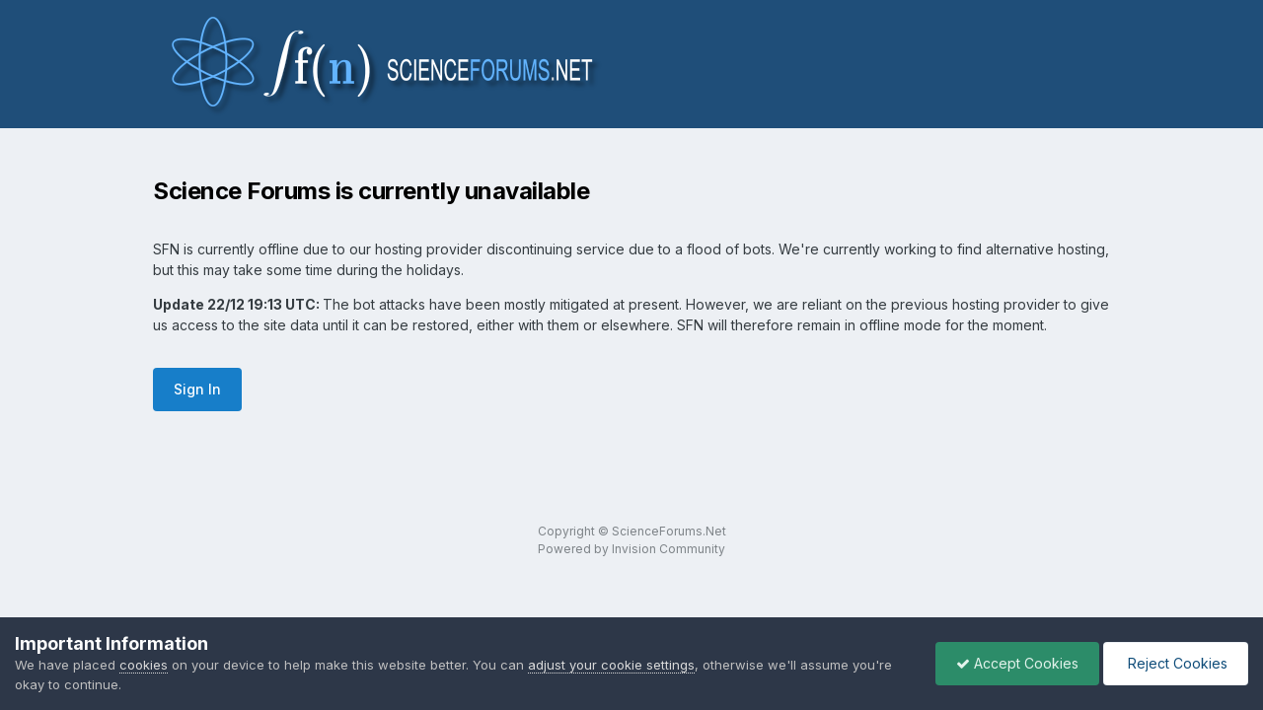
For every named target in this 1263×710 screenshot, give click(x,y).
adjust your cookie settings (611, 665)
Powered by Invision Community (631, 548)
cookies (143, 665)
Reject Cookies (1175, 663)
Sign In (197, 389)
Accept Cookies (1017, 663)
